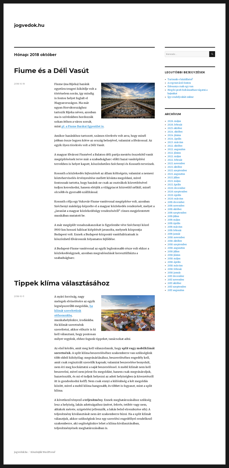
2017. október (174, 283)
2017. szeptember (177, 286)
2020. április (174, 195)
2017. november (176, 279)
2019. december (176, 202)
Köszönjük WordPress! (42, 452)
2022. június (174, 152)
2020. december (176, 188)
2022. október (175, 145)
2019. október (175, 209)
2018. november (176, 237)
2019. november (176, 205)
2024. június (174, 135)
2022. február (175, 160)
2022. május (174, 156)
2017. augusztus (176, 290)
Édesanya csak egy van (180, 86)
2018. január (174, 272)
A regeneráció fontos (179, 83)
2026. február (175, 124)
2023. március (175, 142)
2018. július (173, 251)
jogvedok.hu (29, 25)
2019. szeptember (177, 212)
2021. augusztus (176, 174)
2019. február (175, 230)
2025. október (175, 128)
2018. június (174, 255)
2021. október (175, 167)
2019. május (174, 219)
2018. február (175, 269)
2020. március (175, 198)
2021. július (174, 177)
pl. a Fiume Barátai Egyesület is (82, 126)
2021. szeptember (177, 170)
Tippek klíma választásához (61, 283)
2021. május (174, 181)
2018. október (175, 241)
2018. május (174, 258)
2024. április (174, 138)
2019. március (175, 226)
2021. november (176, 163)
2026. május (174, 121)
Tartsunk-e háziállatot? (180, 79)
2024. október (175, 131)
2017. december (176, 276)
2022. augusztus (176, 149)
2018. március (175, 265)
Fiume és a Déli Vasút (51, 70)
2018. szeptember (177, 244)
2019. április (174, 223)
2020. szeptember (177, 191)
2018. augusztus (176, 248)
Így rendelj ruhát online (181, 97)
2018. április (174, 262)
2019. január (174, 233)
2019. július (173, 216)
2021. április (174, 184)
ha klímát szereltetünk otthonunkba (73, 310)
